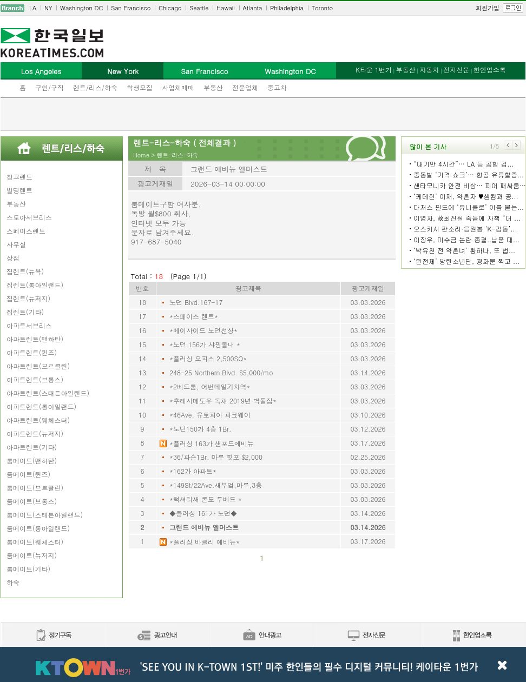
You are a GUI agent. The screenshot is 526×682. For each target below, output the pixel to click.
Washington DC (81, 8)
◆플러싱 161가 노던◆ (203, 513)
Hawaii (225, 8)
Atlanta (252, 8)
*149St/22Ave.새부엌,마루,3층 (215, 484)
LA (32, 8)
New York (122, 71)
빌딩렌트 (19, 190)
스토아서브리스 (29, 217)
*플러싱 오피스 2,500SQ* (208, 358)
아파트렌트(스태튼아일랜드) (47, 393)
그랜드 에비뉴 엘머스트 (204, 527)
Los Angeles (41, 71)
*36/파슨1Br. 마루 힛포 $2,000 (215, 456)
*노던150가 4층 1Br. (200, 428)
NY (48, 8)
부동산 (213, 87)
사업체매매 (178, 87)
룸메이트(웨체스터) (34, 541)
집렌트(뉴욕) (25, 271)
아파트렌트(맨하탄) (34, 338)
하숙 (12, 582)
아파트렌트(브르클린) (38, 365)
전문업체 (245, 87)
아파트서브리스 (29, 325)
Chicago (170, 8)
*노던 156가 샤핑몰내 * (204, 344)
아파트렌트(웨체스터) (38, 420)
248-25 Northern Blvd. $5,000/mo (221, 372)
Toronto (322, 8)
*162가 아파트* (192, 470)
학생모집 (140, 87)
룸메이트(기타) (28, 568)
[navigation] (263, 8)
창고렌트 (19, 176)
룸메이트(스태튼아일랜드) (44, 514)
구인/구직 (49, 87)
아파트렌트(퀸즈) (31, 352)
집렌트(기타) (25, 311)
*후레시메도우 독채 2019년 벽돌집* (223, 400)
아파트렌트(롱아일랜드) (41, 406)
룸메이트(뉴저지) (31, 555)
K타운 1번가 (374, 69)
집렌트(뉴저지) (28, 298)
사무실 (16, 244)
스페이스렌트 (25, 230)
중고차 (277, 87)
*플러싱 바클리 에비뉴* (204, 541)
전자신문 (456, 69)
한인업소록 (490, 69)
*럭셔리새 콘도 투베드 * (205, 499)
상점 (12, 257)
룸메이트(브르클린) (34, 487)
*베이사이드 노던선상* (203, 330)
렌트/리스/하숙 (95, 87)
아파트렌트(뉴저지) (34, 433)
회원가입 (487, 8)
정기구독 (53, 636)
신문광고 (157, 636)
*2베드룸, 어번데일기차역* (210, 386)
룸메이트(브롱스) (31, 501)
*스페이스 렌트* (193, 316)
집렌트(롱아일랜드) (34, 284)
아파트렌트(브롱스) (34, 379)
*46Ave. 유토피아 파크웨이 (210, 414)
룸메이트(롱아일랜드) (38, 528)
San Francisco (130, 8)
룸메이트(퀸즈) (28, 474)
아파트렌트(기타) (31, 447)
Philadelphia (287, 8)
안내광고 (262, 636)
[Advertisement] (263, 114)
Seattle (198, 8)
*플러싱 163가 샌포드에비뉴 (211, 443)
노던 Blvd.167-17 (195, 302)
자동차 (429, 69)
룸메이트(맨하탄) (31, 460)
